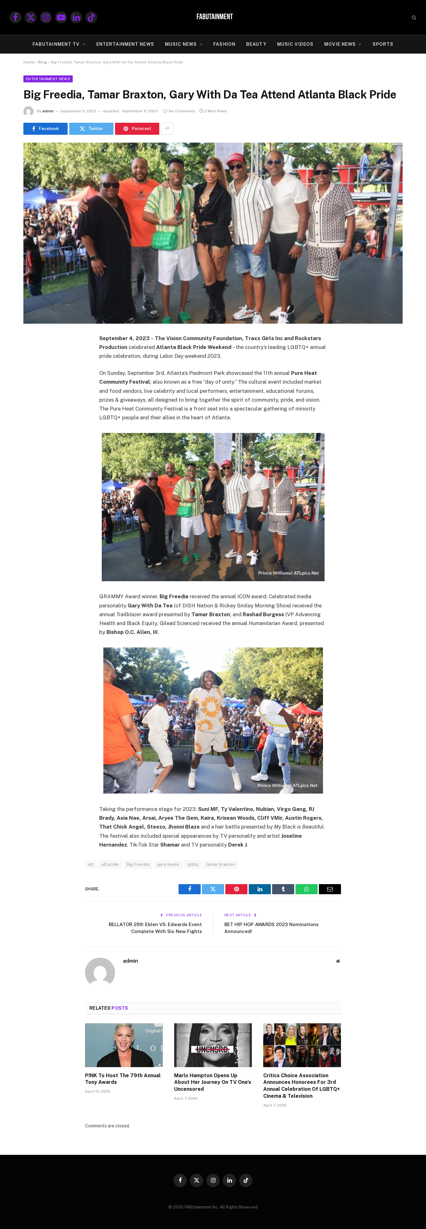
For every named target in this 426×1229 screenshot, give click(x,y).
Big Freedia (138, 864)
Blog (42, 62)
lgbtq (192, 864)
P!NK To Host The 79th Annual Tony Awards (123, 1078)
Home (28, 62)
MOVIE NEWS (340, 44)
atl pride (110, 864)
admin (48, 111)
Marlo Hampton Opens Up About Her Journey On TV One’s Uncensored (212, 1082)
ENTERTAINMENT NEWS (125, 44)
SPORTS (383, 44)
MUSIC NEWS (181, 44)
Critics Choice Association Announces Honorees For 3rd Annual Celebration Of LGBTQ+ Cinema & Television (301, 1085)
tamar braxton (220, 864)
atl (91, 864)
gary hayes (168, 864)
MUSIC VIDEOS (295, 44)
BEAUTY (256, 44)
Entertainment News (48, 79)
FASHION (224, 44)
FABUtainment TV (56, 44)
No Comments (179, 111)
